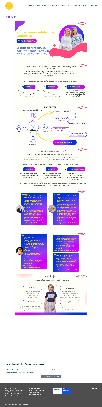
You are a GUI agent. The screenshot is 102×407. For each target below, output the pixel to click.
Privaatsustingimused (35, 394)
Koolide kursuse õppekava (36, 390)
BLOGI (76, 5)
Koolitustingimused (34, 388)
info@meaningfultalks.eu (15, 395)
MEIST (70, 5)
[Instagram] (96, 388)
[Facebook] (93, 388)
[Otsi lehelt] (89, 5)
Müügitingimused (34, 392)
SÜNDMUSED (56, 5)
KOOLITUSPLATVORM (44, 5)
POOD (64, 5)
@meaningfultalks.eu (18, 369)
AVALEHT (32, 5)
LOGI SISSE (83, 5)
